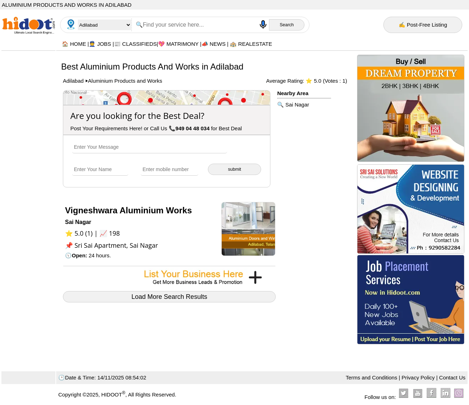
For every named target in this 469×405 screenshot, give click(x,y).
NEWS (218, 44)
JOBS (104, 44)
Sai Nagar (297, 105)
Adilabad (74, 81)
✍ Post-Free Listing (423, 25)
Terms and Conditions (371, 377)
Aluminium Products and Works (125, 81)
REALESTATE (255, 44)
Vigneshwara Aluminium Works (128, 210)
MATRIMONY (182, 44)
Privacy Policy (418, 377)
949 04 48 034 (193, 128)
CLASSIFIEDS (139, 44)
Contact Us (452, 377)
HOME (78, 44)
